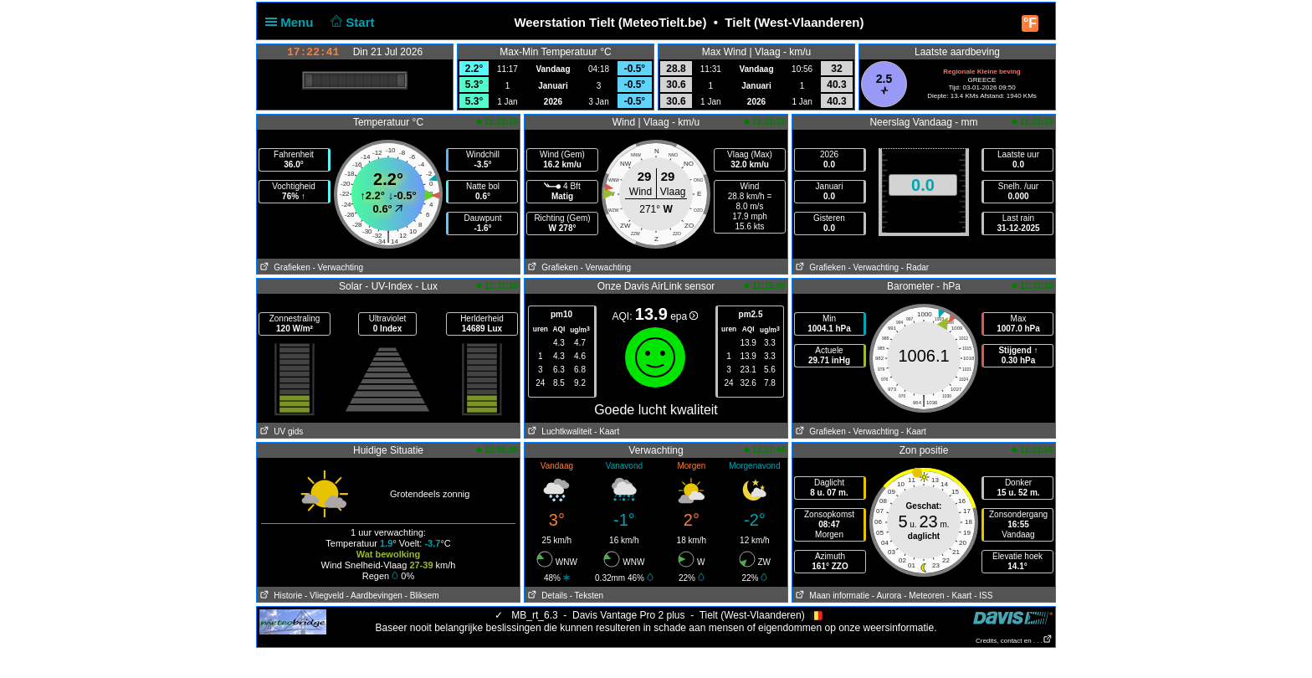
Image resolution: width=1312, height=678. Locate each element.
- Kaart (606, 431)
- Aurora (887, 595)
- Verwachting (337, 267)
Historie (279, 595)
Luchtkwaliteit (558, 431)
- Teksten (586, 595)
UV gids (280, 431)
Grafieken (283, 267)
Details (546, 595)
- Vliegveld (324, 595)
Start (351, 22)
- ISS (983, 595)
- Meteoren (924, 595)
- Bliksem (422, 595)
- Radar (915, 267)
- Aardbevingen (374, 595)
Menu (292, 22)
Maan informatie (830, 595)
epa (684, 316)
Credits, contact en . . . (1014, 641)
